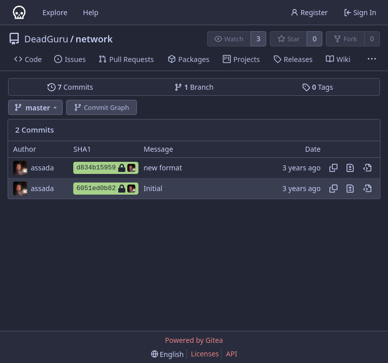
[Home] (19, 13)
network (94, 39)
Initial (152, 188)
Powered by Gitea (194, 340)
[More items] (372, 59)
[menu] (167, 354)
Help (91, 12)
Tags (317, 87)
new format (162, 167)
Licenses (205, 353)
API (231, 353)
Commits (70, 87)
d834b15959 (105, 168)
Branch (194, 87)
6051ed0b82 (105, 189)
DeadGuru (46, 39)
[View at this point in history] (367, 167)
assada (42, 167)
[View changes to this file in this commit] (350, 167)
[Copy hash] (333, 167)
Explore (54, 12)
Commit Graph (101, 107)
